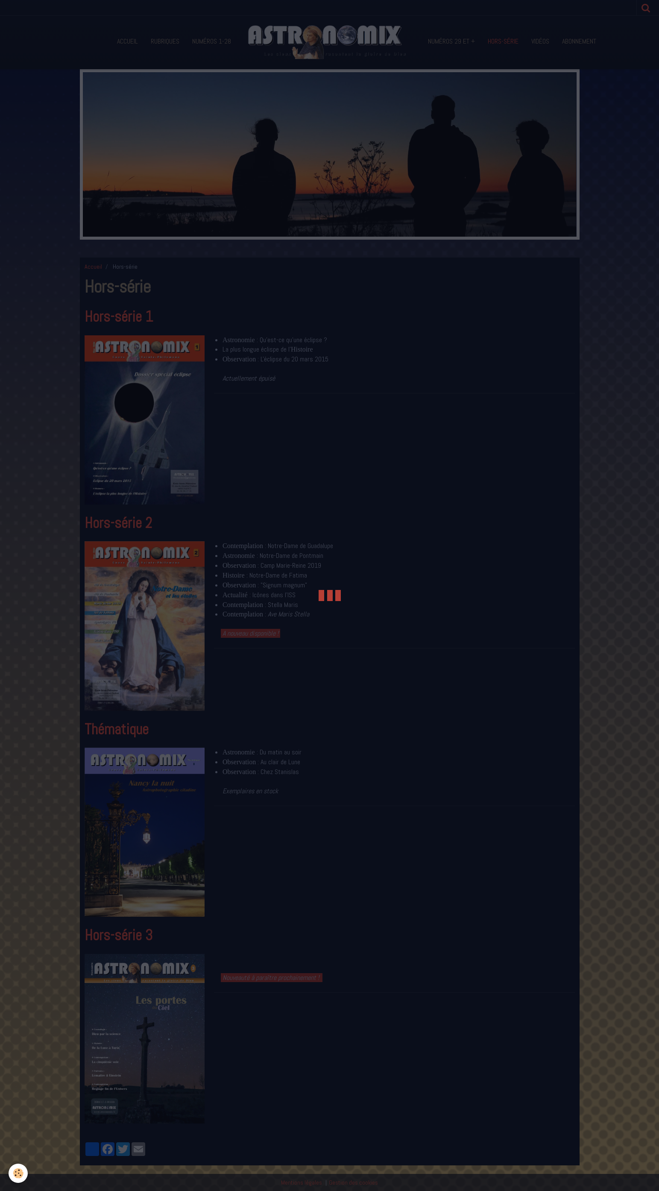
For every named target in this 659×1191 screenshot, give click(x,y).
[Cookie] (18, 1173)
